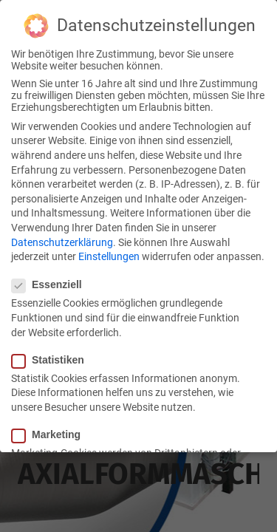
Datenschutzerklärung (62, 240)
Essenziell (51, 283)
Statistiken (52, 358)
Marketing (50, 433)
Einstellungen (109, 255)
